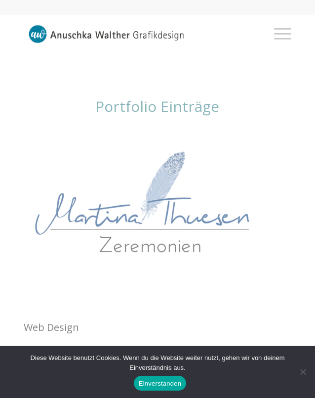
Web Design (51, 327)
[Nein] (303, 372)
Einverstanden (160, 383)
